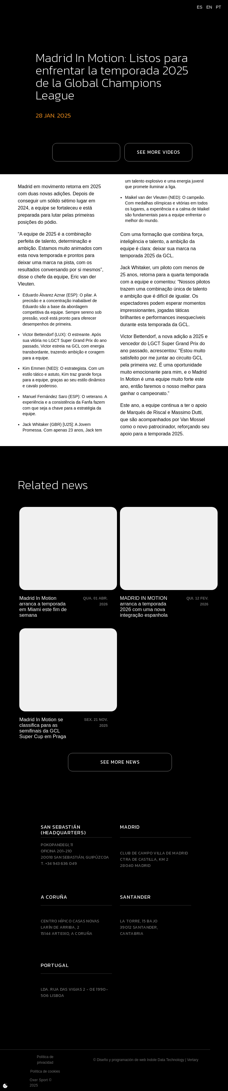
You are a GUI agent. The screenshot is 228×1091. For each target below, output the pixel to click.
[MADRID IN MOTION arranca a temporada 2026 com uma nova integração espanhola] (169, 562)
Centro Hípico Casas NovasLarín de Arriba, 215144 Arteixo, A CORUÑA (70, 927)
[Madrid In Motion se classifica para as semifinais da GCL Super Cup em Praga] (68, 684)
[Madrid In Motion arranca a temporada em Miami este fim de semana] (68, 562)
